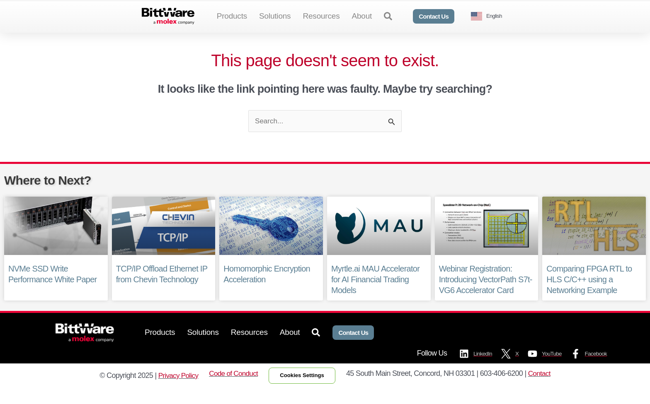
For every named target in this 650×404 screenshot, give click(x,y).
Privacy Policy (173, 391)
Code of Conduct (231, 389)
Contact (545, 389)
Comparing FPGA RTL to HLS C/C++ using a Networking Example (589, 293)
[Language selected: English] (489, 16)
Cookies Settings (304, 390)
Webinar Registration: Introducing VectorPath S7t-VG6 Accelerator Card (485, 293)
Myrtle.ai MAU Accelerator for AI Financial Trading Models (375, 293)
